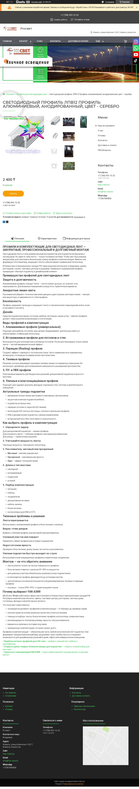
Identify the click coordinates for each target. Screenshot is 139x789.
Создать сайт (36, 2)
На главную (10, 693)
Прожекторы (80, 709)
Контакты (55, 41)
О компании (10, 696)
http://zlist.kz (104, 185)
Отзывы (102, 135)
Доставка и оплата (78, 41)
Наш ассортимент (106, 125)
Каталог (23, 41)
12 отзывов (109, 2)
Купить (13, 193)
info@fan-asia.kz (105, 192)
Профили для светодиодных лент (32, 94)
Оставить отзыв (82, 19)
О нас (40, 41)
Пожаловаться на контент (73, 784)
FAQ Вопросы (104, 150)
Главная (7, 41)
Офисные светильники (84, 706)
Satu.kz (82, 781)
